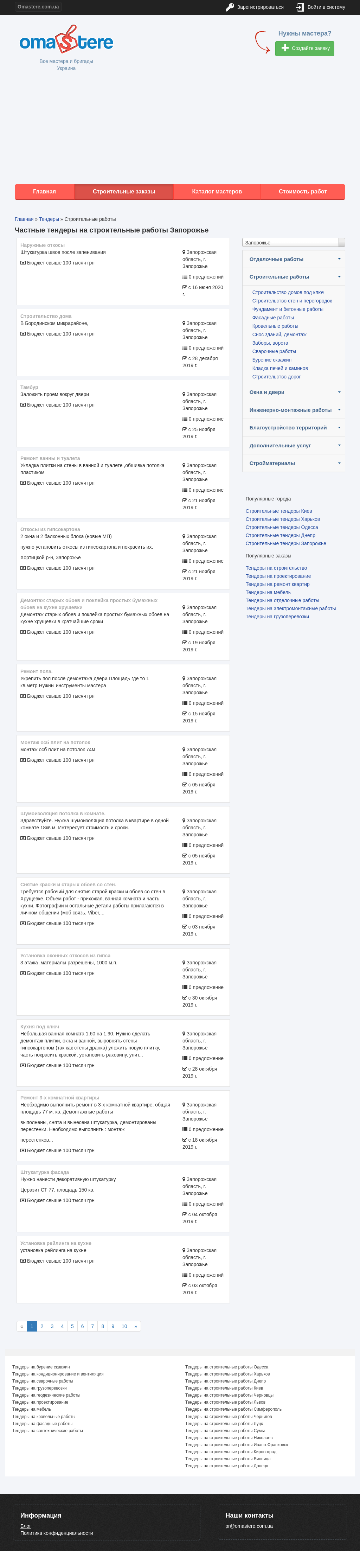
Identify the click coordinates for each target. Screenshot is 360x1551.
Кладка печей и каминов (280, 368)
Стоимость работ (303, 191)
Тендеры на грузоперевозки (277, 616)
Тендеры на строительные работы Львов (225, 1402)
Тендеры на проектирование (278, 576)
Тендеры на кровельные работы (43, 1416)
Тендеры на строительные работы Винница (228, 1458)
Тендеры (49, 219)
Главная (44, 191)
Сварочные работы (274, 351)
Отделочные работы (277, 259)
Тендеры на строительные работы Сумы (225, 1430)
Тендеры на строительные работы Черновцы (229, 1395)
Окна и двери (267, 392)
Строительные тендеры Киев (279, 511)
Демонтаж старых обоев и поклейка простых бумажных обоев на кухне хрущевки (89, 604)
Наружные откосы (42, 245)
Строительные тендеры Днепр (280, 535)
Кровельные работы (275, 326)
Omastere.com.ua (38, 6)
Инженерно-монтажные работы (291, 410)
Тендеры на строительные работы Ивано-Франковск (236, 1444)
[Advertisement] (180, 128)
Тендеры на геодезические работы (46, 1395)
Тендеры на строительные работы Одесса (226, 1367)
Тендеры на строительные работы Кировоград (230, 1451)
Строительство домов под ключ (288, 292)
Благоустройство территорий (288, 427)
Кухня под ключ (39, 1026)
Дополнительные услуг (280, 445)
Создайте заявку (306, 49)
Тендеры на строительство (276, 568)
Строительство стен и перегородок (292, 301)
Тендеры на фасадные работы (42, 1423)
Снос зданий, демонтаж (279, 334)
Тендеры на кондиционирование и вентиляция (58, 1374)
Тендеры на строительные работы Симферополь (233, 1409)
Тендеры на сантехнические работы (47, 1430)
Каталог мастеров (217, 191)
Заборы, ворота (270, 343)
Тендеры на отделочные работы (282, 600)
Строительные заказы (124, 191)
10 (124, 1326)
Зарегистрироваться (255, 7)
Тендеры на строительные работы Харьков (227, 1374)
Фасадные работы (273, 317)
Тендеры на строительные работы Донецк (226, 1465)
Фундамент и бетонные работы (287, 309)
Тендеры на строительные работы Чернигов (228, 1416)
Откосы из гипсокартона (50, 529)
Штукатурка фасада (44, 1172)
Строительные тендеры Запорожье (286, 543)
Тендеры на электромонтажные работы (291, 608)
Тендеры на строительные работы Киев (224, 1388)
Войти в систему (320, 7)
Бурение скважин (272, 360)
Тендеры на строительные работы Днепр (225, 1381)
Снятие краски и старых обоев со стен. (68, 884)
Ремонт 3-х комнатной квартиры (59, 1097)
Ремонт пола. (36, 671)
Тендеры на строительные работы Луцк (224, 1423)
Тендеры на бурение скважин (41, 1367)
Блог (25, 1526)
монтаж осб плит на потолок (55, 742)
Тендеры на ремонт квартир (278, 584)
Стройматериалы (272, 463)
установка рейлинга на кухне (55, 1243)
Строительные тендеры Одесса (282, 527)
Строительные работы (279, 277)
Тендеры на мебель (268, 592)
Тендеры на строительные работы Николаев (229, 1437)
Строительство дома (46, 316)
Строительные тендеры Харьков (283, 519)
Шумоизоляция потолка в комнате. (62, 813)
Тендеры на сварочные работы (42, 1381)
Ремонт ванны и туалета (50, 458)
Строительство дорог (276, 376)
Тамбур (29, 387)
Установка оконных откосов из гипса (65, 955)
